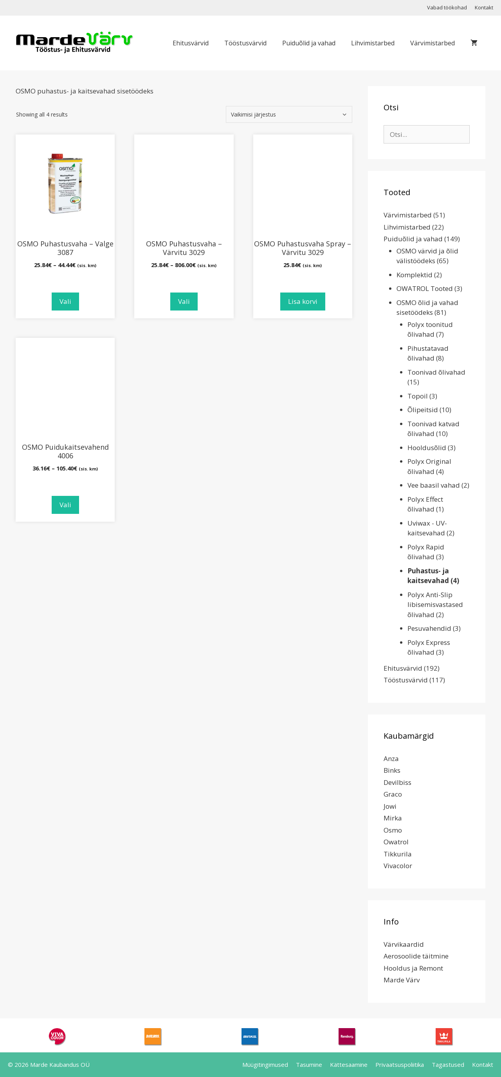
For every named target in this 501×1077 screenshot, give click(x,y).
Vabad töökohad (447, 7)
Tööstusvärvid (245, 43)
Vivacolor (398, 865)
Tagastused (448, 1064)
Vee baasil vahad (433, 485)
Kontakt (484, 7)
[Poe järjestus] (289, 114)
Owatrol (396, 841)
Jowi (390, 806)
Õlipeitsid (422, 409)
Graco (393, 794)
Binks (392, 770)
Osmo (393, 830)
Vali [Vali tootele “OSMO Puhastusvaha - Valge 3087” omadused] (65, 301)
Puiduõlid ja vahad (308, 43)
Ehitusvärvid (191, 43)
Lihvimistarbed (373, 43)
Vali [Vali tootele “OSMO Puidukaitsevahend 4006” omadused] (65, 504)
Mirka (393, 817)
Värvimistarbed (432, 43)
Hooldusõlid (426, 447)
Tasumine (309, 1064)
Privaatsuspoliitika (399, 1064)
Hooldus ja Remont (413, 968)
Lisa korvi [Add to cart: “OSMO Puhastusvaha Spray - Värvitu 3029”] (302, 301)
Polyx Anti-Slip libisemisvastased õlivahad (435, 604)
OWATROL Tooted (424, 288)
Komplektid (414, 274)
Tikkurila (398, 853)
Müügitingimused (265, 1064)
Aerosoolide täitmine (416, 955)
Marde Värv (402, 979)
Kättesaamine (349, 1064)
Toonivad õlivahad (436, 372)
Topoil (417, 395)
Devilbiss (397, 782)
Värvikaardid (404, 944)
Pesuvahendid (429, 628)
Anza (391, 758)
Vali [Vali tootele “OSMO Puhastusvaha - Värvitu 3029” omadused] (184, 301)
